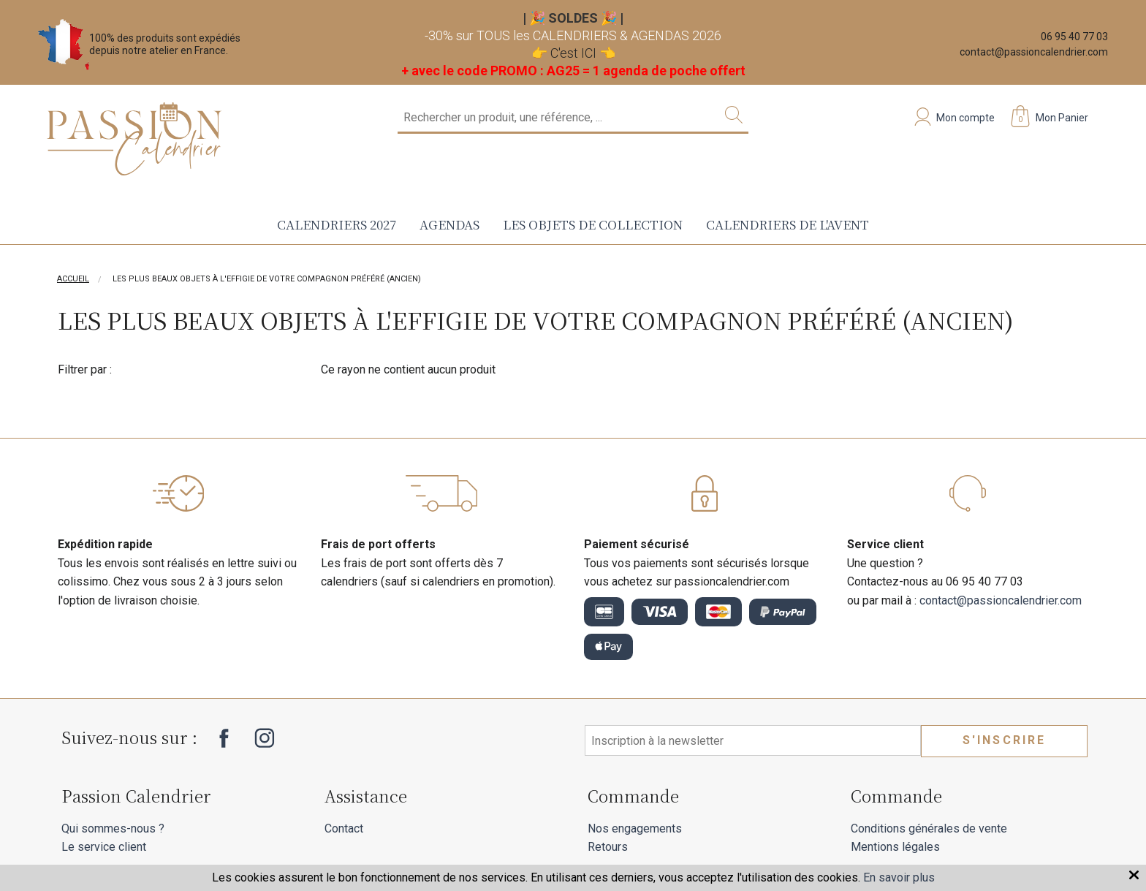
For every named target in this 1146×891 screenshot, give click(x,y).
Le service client (103, 847)
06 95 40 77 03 (1074, 36)
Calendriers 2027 (336, 224)
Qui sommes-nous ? (112, 828)
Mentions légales (895, 847)
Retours (608, 847)
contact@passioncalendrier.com (1034, 52)
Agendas (449, 224)
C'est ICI (573, 53)
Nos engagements (635, 828)
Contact (344, 828)
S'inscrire (1005, 740)
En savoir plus (899, 877)
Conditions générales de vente (929, 828)
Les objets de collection (593, 224)
